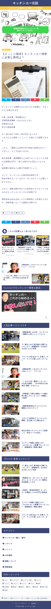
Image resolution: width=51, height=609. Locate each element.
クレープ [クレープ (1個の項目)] (38, 580)
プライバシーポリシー (21, 603)
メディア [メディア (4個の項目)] (15, 583)
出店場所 (8, 555)
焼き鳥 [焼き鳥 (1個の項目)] (36, 587)
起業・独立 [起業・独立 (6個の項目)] (45, 587)
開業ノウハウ (6, 49)
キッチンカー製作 (9, 213)
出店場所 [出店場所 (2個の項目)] (6, 587)
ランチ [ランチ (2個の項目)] (32, 583)
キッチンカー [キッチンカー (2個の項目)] (15, 580)
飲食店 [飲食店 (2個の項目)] (6, 590)
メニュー (8, 549)
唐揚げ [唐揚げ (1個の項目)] (22, 587)
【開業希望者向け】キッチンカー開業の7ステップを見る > (25, 29)
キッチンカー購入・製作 (15, 538)
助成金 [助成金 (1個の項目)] (14, 587)
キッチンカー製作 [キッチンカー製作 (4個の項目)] (27, 580)
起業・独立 (20, 213)
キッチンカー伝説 (25, 3)
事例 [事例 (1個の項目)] (39, 583)
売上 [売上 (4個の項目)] (29, 587)
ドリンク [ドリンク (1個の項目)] (6, 583)
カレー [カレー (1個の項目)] (6, 580)
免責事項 (33, 603)
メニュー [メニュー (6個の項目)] (24, 583)
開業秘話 (8, 567)
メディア (8, 544)
